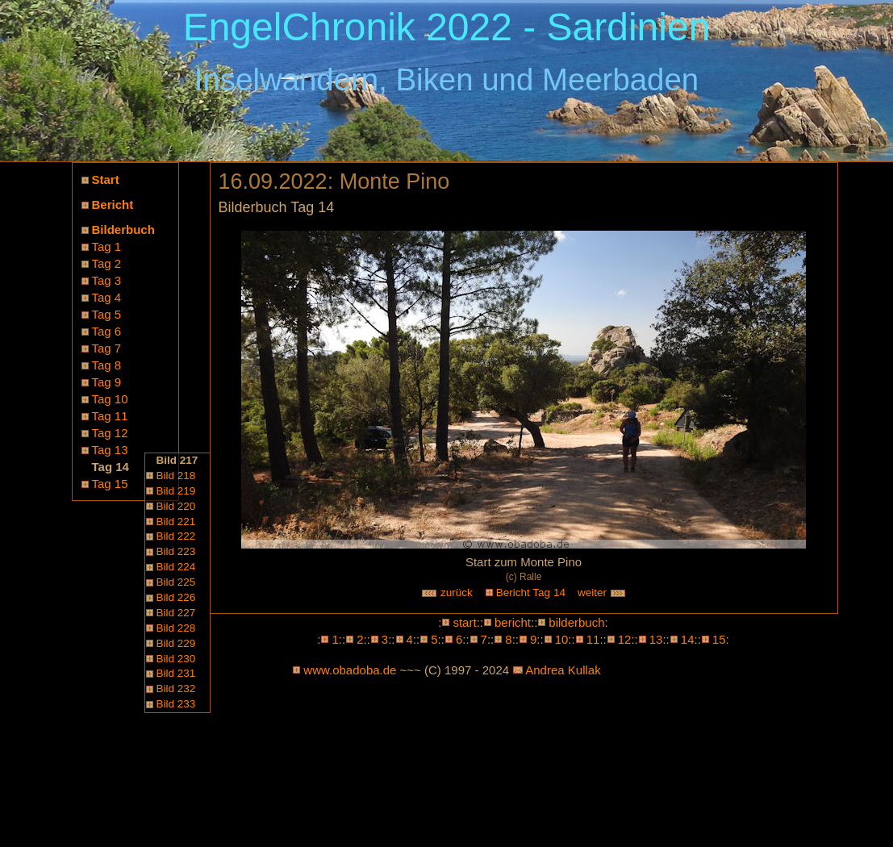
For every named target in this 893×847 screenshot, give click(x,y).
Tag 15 (110, 483)
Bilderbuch (123, 229)
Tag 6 (107, 331)
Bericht (113, 204)
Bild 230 (176, 659)
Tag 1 (107, 246)
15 (719, 639)
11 (593, 639)
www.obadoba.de (349, 670)
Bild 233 (176, 704)
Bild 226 (176, 597)
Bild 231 (176, 673)
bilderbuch (576, 622)
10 (562, 639)
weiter (602, 592)
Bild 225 (176, 582)
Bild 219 (176, 491)
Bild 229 (176, 643)
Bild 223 (176, 551)
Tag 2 (107, 263)
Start (105, 179)
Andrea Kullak (562, 670)
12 (625, 639)
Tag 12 (110, 433)
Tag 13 (110, 450)
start (464, 622)
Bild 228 (176, 628)
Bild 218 (176, 475)
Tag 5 (107, 314)
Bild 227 (176, 613)
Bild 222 (176, 536)
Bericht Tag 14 (530, 592)
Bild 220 (176, 506)
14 (688, 639)
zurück (447, 592)
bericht (512, 622)
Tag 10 (110, 399)
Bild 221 (176, 521)
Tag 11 (110, 416)
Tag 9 (107, 382)
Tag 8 (107, 365)
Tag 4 (107, 297)
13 (656, 639)
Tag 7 (107, 348)
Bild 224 (176, 567)
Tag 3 (107, 280)
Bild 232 (176, 688)
